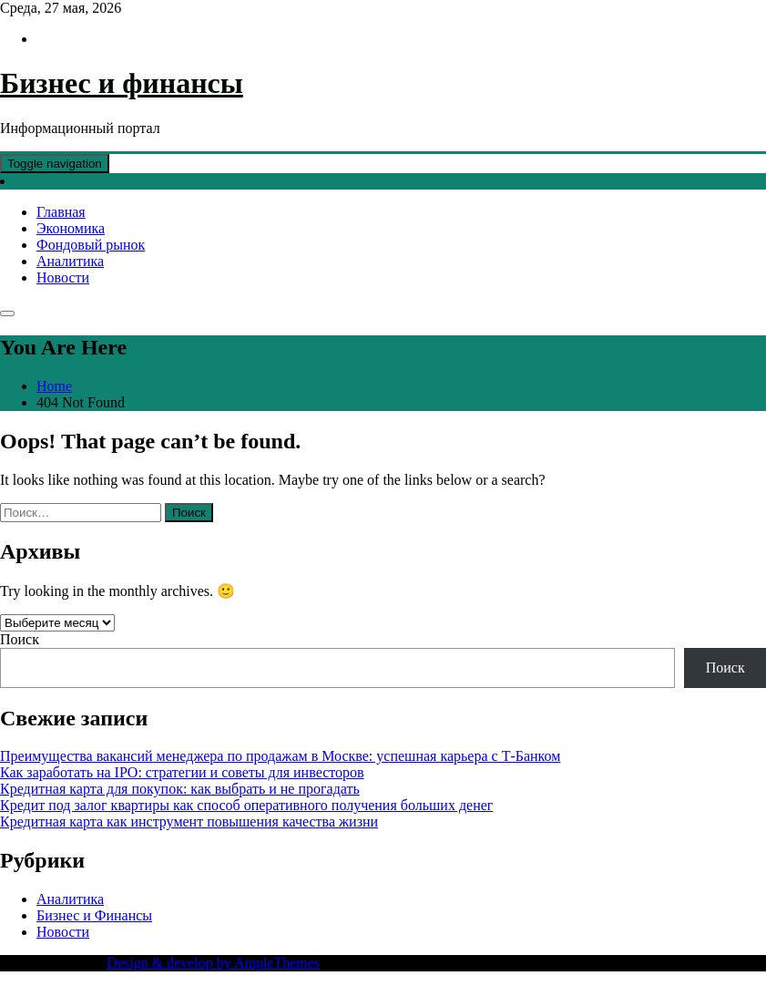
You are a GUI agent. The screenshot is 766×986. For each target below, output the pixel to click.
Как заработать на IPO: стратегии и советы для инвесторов (182, 772)
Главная (61, 212)
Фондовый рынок (90, 244)
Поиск (19, 639)
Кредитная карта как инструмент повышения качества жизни (189, 821)
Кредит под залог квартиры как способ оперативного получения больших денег (246, 805)
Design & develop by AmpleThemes (213, 963)
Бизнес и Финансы (94, 915)
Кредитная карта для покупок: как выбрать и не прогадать (180, 788)
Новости (62, 277)
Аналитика (70, 261)
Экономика (70, 228)
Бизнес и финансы (121, 83)
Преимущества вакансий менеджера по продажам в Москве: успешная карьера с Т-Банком (280, 756)
